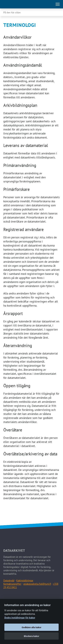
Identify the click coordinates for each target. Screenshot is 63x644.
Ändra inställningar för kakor (19, 617)
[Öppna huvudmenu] (58, 4)
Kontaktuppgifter (12, 583)
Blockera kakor (31, 636)
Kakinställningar (24, 580)
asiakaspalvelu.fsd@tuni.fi (37, 583)
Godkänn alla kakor (31, 627)
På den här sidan (12, 12)
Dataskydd (8, 580)
